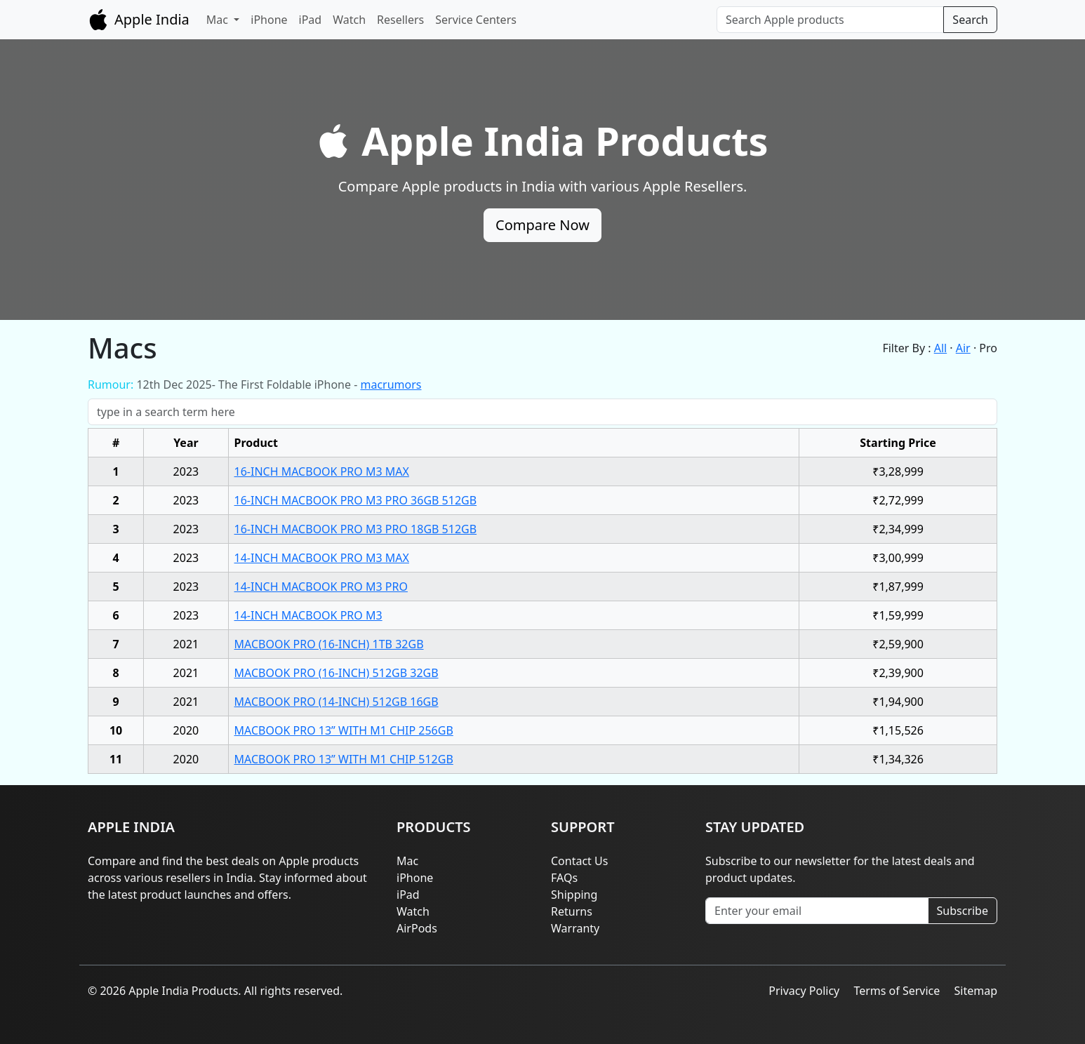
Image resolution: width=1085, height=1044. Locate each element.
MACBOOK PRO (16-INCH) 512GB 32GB (336, 673)
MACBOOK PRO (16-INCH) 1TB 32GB (329, 644)
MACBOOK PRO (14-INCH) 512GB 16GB (336, 701)
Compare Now (542, 224)
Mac (407, 861)
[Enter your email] (816, 910)
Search (970, 19)
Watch (349, 19)
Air (963, 348)
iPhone (269, 19)
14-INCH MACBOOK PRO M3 (308, 615)
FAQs (564, 877)
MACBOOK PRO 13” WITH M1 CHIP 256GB (343, 730)
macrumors (390, 384)
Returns (571, 911)
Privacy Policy (803, 990)
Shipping (574, 894)
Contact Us (579, 861)
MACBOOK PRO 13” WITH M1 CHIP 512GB (343, 759)
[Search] (830, 19)
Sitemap (976, 990)
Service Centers (476, 19)
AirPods (417, 928)
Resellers (400, 19)
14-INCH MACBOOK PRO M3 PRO (321, 586)
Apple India (138, 19)
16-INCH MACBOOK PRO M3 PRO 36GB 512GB (355, 500)
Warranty (575, 928)
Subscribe (962, 910)
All (940, 348)
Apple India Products (564, 140)
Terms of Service (896, 990)
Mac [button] (218, 19)
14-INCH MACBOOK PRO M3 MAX (321, 558)
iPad (310, 19)
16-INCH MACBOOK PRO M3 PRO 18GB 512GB (355, 529)
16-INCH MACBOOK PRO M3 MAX (321, 471)
